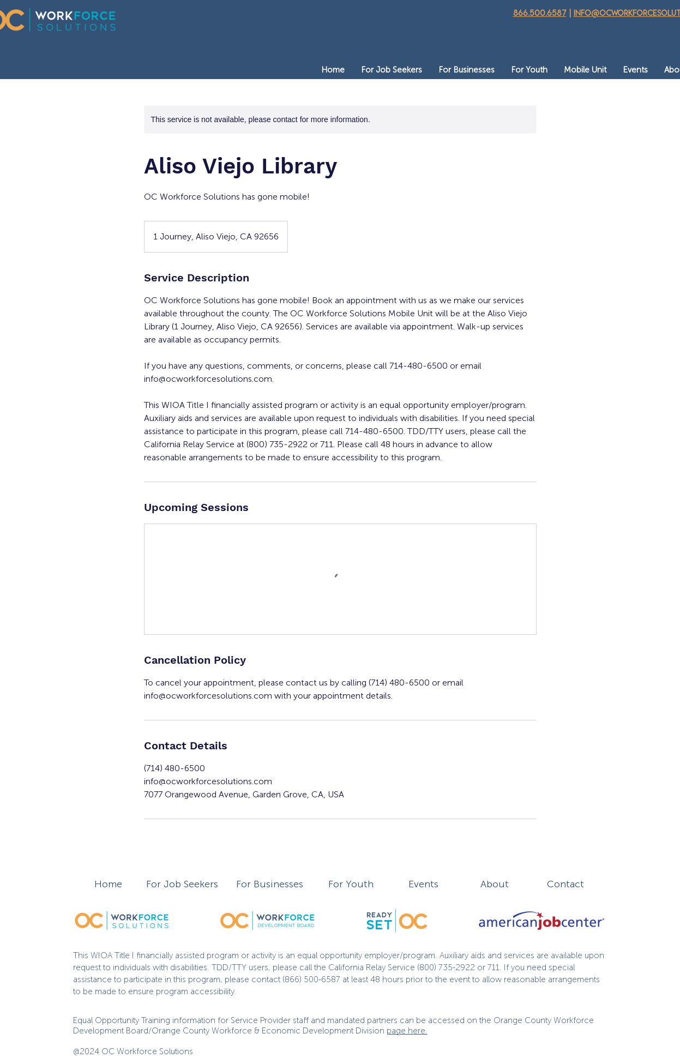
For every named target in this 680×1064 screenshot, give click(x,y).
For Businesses (269, 884)
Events (423, 884)
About (494, 884)
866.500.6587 (540, 12)
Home (108, 884)
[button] (391, 70)
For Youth (351, 884)
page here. (407, 1031)
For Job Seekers (182, 884)
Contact (565, 884)
